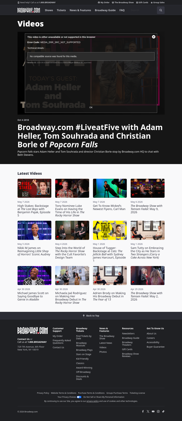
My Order (103, 2)
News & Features (80, 10)
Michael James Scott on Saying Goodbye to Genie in (33, 296)
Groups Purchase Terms (117, 393)
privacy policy (93, 401)
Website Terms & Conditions (63, 393)
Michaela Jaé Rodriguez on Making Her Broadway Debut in (70, 297)
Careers (151, 337)
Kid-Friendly (82, 358)
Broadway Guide (105, 10)
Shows (49, 10)
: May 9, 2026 (146, 209)
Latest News (105, 342)
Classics (80, 363)
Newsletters (128, 333)
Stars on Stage (83, 354)
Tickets (61, 10)
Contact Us (24, 339)
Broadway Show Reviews (130, 355)
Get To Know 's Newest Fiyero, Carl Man (109, 207)
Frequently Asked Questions (62, 341)
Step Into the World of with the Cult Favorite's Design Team (70, 252)
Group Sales (157, 2)
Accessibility (153, 342)
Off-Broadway (83, 371)
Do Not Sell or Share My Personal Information (103, 397)
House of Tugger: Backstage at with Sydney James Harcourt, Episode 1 (109, 254)
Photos (103, 351)
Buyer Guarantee (156, 346)
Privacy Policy (43, 393)
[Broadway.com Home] (29, 10)
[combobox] (146, 10)
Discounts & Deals (82, 377)
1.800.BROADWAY (37, 2)
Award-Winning (84, 367)
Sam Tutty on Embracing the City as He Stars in (147, 252)
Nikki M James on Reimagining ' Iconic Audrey (34, 251)
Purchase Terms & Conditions (91, 393)
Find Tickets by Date (83, 337)
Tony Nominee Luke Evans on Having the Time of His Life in (69, 210)
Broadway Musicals (81, 344)
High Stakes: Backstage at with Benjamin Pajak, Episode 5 (34, 210)
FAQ (122, 10)
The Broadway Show (123, 2)
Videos (102, 347)
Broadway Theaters (127, 343)
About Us (151, 333)
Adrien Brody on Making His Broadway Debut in (109, 296)
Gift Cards (142, 2)
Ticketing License (137, 393)
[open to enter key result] (161, 10)
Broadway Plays (84, 349)
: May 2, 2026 (146, 296)
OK (91, 107)
